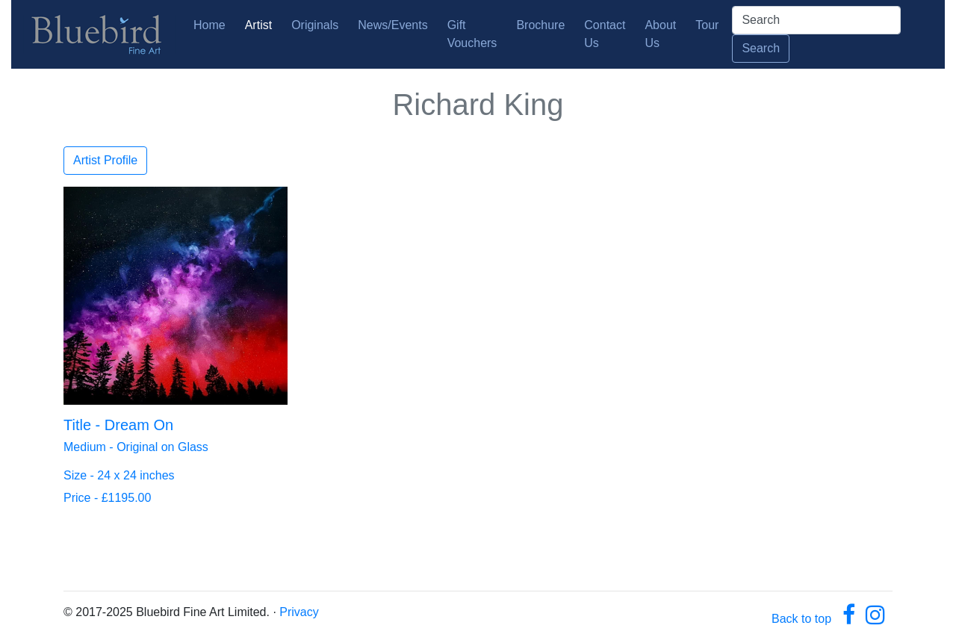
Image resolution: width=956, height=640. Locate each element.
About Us (660, 34)
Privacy (298, 612)
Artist (258, 25)
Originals (314, 25)
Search (761, 48)
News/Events (392, 25)
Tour (706, 25)
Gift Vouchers (472, 34)
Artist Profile (105, 160)
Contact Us (604, 34)
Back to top (801, 618)
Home (212, 23)
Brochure (540, 25)
